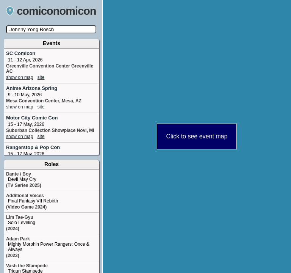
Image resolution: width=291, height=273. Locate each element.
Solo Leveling (21, 222)
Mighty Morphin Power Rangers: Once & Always (48, 247)
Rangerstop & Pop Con (33, 147)
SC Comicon (20, 53)
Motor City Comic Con (32, 118)
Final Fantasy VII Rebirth (33, 201)
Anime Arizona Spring (31, 88)
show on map (19, 77)
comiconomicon (51, 11)
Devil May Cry (22, 179)
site (41, 77)
